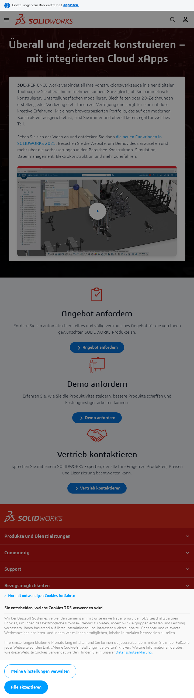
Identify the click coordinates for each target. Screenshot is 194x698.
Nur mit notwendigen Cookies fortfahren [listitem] (41, 596)
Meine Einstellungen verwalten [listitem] (40, 671)
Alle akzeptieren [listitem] (26, 687)
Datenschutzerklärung (134, 652)
